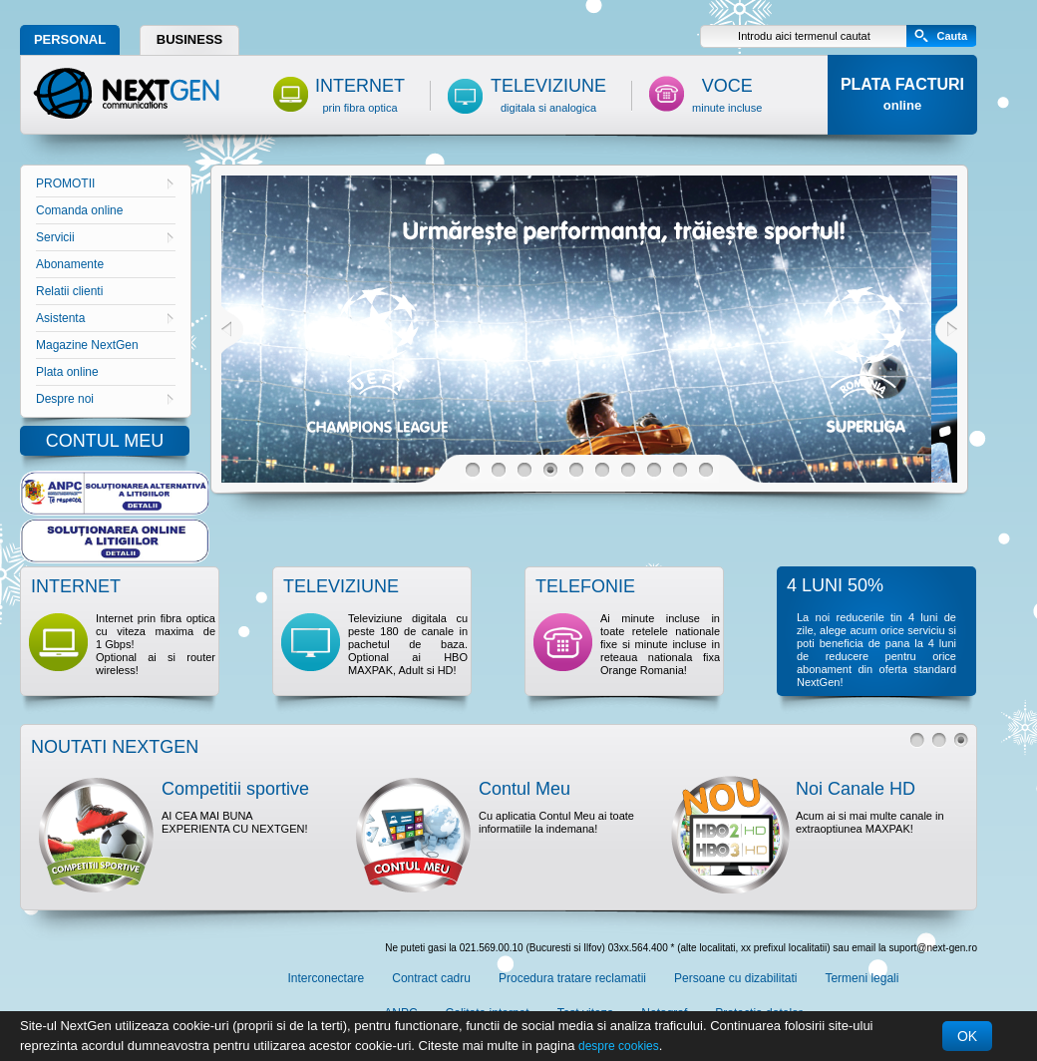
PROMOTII (104, 183)
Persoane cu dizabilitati (735, 978)
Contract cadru (431, 978)
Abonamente (70, 264)
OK (967, 1036)
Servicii (104, 237)
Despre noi (104, 399)
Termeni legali (861, 978)
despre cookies (618, 1046)
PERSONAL (70, 39)
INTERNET (360, 95)
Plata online (67, 372)
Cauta (951, 36)
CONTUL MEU (105, 441)
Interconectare (326, 978)
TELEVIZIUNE (548, 95)
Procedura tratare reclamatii (572, 978)
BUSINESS (189, 39)
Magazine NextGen (87, 345)
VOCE (727, 95)
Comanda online (79, 210)
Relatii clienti (69, 291)
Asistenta (104, 318)
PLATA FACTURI (902, 94)
